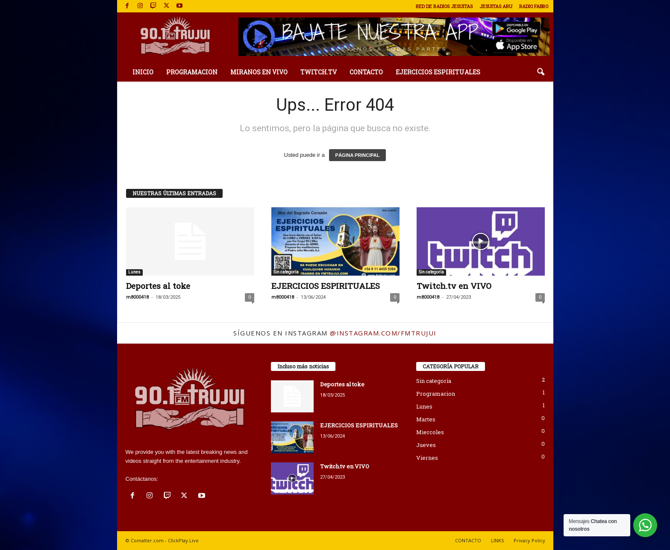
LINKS (497, 540)
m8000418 (137, 297)
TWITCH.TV (318, 72)
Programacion (435, 393)
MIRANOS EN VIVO (259, 72)
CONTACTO (366, 72)
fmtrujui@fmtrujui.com (187, 479)
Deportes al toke (158, 285)
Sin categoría (286, 272)
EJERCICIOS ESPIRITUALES (438, 72)
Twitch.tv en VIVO (454, 285)
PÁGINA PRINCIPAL (357, 155)
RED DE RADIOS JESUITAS (444, 6)
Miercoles (430, 432)
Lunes (134, 272)
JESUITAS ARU (495, 6)
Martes (425, 419)
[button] (540, 72)
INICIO (142, 72)
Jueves (426, 445)
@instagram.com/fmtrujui (383, 333)
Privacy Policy (529, 540)
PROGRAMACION (191, 72)
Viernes (427, 458)
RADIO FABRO (533, 6)
